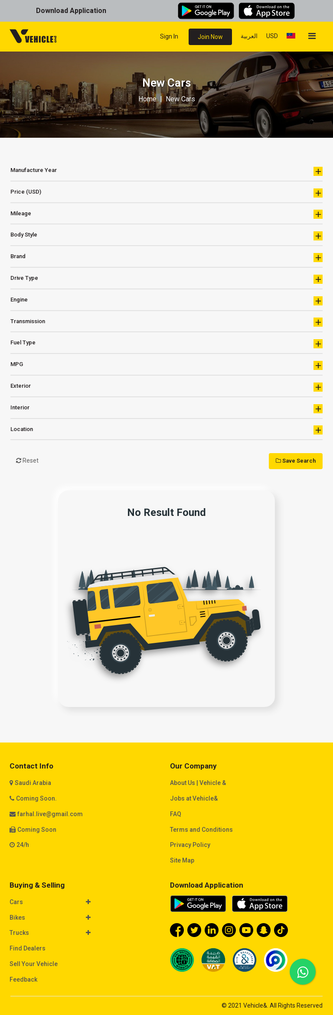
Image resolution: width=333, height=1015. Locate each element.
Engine (166, 300)
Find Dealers (28, 948)
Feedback (23, 979)
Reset (27, 460)
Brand (166, 257)
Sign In (169, 36)
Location (166, 430)
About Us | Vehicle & (198, 782)
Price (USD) (166, 193)
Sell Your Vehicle (34, 963)
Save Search (296, 460)
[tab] (86, 903)
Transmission (166, 322)
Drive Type (166, 279)
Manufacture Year (166, 171)
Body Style (166, 235)
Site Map (182, 860)
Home (147, 99)
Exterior (166, 387)
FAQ (175, 814)
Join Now (210, 36)
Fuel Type (166, 343)
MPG (166, 365)
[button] (82, 902)
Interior (166, 408)
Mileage (166, 214)
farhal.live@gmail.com (50, 814)
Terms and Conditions (201, 829)
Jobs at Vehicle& (194, 798)
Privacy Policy (190, 844)
